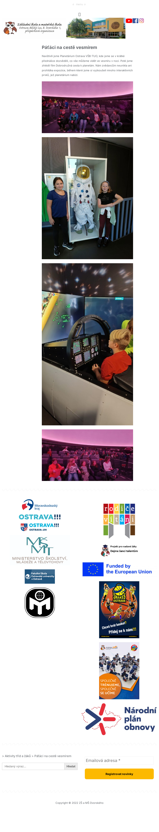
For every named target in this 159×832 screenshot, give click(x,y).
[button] (79, 14)
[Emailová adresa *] (119, 760)
